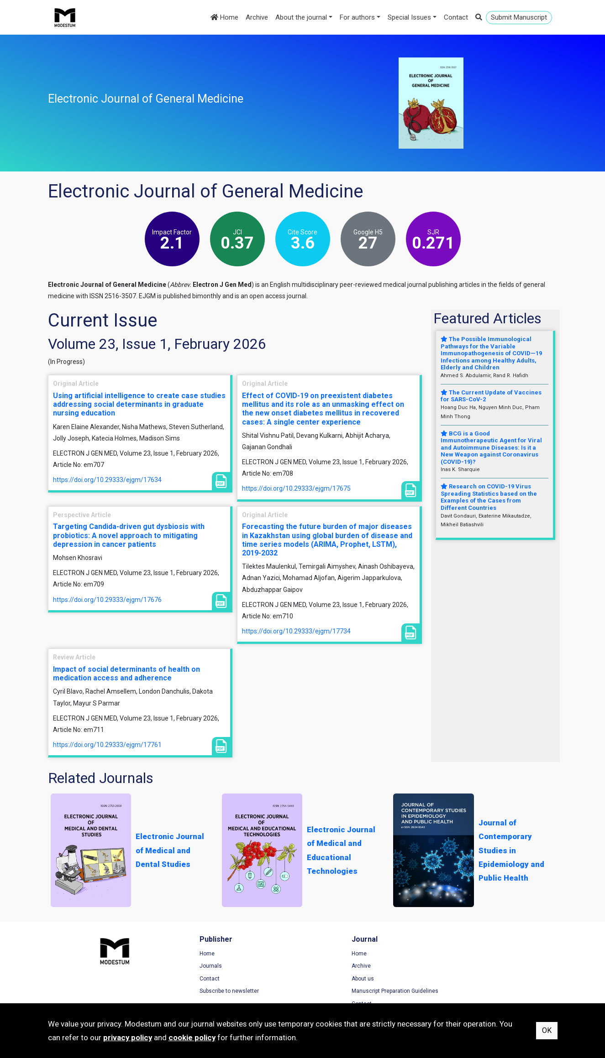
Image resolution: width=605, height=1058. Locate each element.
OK (547, 1030)
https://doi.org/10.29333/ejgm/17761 (107, 744)
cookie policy (192, 1037)
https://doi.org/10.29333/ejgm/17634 (107, 479)
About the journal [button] (301, 17)
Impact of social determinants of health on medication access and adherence (126, 673)
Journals (191, 966)
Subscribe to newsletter (209, 991)
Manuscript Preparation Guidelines (355, 991)
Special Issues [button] (409, 17)
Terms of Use (461, 954)
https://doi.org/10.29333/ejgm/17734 (296, 631)
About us (323, 979)
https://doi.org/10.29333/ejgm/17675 (296, 488)
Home (224, 17)
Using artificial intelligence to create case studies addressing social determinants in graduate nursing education (139, 404)
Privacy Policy (461, 966)
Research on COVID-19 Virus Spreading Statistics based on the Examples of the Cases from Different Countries (489, 497)
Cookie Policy (461, 979)
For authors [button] (357, 17)
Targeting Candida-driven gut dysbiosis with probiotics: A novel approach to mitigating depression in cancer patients (129, 535)
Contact (456, 17)
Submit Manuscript (519, 17)
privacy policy (127, 1037)
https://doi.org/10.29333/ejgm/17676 (107, 599)
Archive (257, 17)
